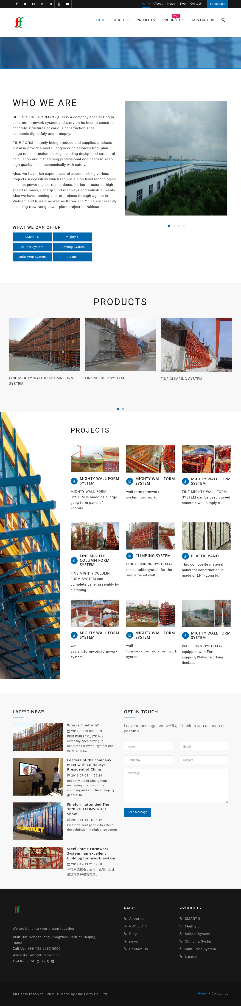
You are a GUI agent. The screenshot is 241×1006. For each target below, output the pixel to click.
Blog (182, 3)
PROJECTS (138, 926)
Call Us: (19, 948)
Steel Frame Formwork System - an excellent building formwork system (91, 853)
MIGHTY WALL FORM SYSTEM (99, 480)
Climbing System (72, 247)
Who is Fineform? (83, 725)
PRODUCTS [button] (173, 19)
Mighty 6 (72, 236)
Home (146, 3)
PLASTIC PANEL (205, 556)
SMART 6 (32, 236)
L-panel (72, 256)
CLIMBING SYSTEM (153, 556)
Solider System (32, 247)
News (171, 3)
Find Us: (19, 961)
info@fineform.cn (45, 955)
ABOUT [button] (121, 20)
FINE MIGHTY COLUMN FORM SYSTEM (95, 560)
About (158, 3)
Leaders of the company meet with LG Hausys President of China (89, 765)
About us (136, 919)
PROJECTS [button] (146, 20)
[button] (223, 20)
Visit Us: (20, 937)
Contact (195, 3)
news (133, 941)
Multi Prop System (32, 256)
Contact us (203, 20)
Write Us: (20, 955)
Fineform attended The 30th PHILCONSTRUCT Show (88, 809)
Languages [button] (217, 4)
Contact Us (138, 949)
